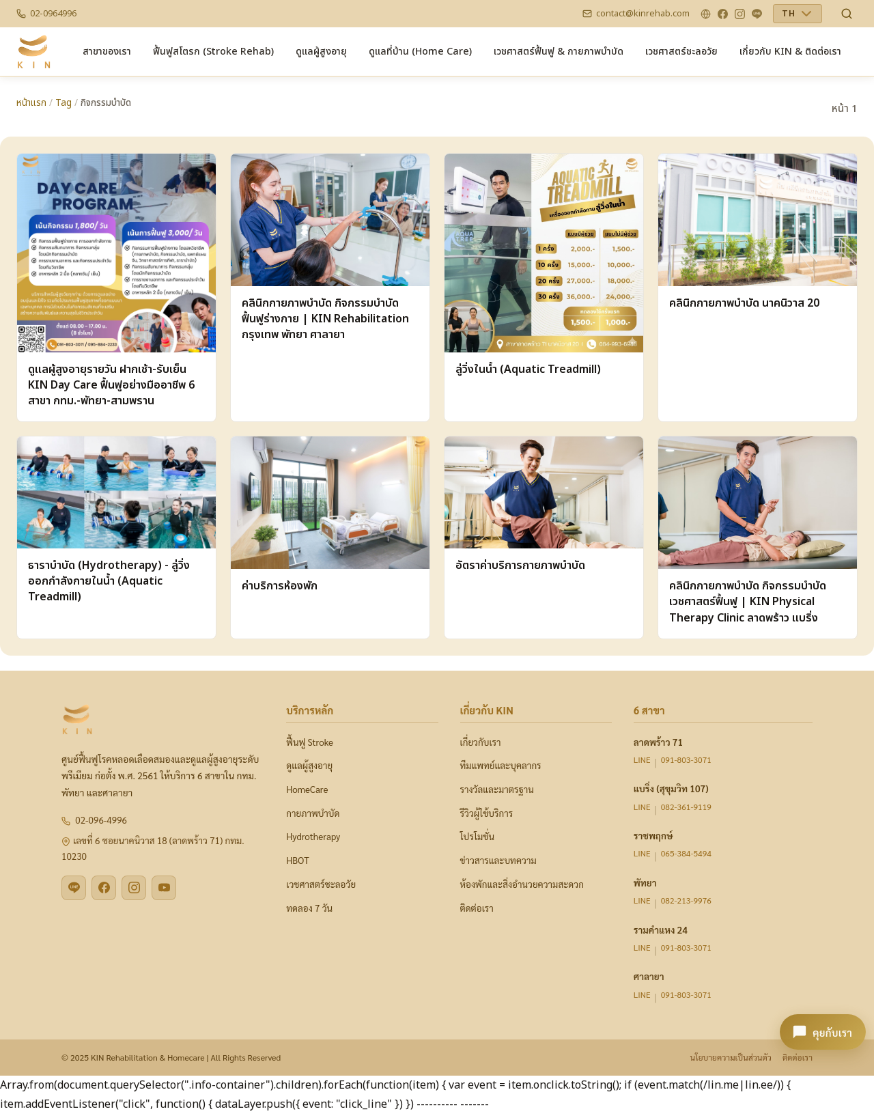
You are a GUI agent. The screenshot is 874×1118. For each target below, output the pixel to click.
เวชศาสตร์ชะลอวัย (321, 884)
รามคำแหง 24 (661, 929)
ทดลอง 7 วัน (309, 908)
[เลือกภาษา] (797, 13)
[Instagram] (740, 14)
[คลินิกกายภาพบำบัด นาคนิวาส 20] (758, 288)
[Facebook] (723, 14)
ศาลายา (649, 976)
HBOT (297, 860)
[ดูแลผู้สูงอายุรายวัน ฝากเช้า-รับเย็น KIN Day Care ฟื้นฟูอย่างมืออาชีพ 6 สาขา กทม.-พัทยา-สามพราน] (116, 288)
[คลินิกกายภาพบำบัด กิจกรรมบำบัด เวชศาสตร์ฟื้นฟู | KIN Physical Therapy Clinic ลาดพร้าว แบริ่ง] (758, 537)
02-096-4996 (101, 820)
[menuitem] (107, 51)
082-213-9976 (686, 900)
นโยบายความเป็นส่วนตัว (730, 1057)
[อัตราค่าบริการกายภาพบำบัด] (544, 537)
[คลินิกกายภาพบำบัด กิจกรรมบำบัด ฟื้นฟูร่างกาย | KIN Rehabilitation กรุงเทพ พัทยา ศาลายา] (330, 288)
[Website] (706, 14)
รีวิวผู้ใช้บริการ (486, 813)
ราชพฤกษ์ (653, 835)
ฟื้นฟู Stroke (309, 742)
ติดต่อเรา (477, 908)
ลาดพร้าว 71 (658, 742)
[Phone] (46, 13)
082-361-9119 (686, 806)
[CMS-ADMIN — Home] (33, 52)
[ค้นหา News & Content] (847, 14)
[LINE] (757, 14)
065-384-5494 (686, 853)
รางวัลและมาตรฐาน (497, 789)
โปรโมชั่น (477, 836)
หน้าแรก (31, 103)
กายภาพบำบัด (312, 813)
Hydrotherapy (313, 836)
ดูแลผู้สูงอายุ (309, 765)
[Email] (636, 13)
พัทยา (645, 882)
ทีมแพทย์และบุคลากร (500, 765)
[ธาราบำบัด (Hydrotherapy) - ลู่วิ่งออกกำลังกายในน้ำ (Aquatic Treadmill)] (116, 537)
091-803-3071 (686, 759)
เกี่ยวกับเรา (480, 742)
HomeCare (307, 789)
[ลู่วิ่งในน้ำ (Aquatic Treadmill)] (544, 288)
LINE (642, 759)
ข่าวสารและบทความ (498, 860)
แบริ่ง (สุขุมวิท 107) (671, 788)
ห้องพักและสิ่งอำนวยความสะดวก (522, 884)
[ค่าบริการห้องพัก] (330, 537)
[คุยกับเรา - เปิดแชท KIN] (823, 1032)
